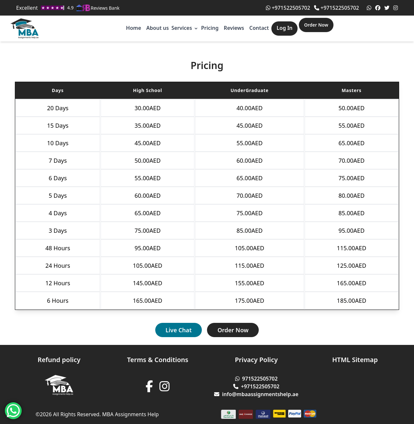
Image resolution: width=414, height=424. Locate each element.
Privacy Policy (256, 359)
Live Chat (179, 330)
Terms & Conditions (157, 359)
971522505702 (256, 378)
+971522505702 (288, 7)
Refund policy (59, 359)
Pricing (210, 27)
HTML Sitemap (355, 359)
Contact (259, 27)
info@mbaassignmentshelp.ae (256, 394)
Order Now (316, 25)
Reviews (234, 27)
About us (157, 27)
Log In (284, 27)
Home (133, 27)
